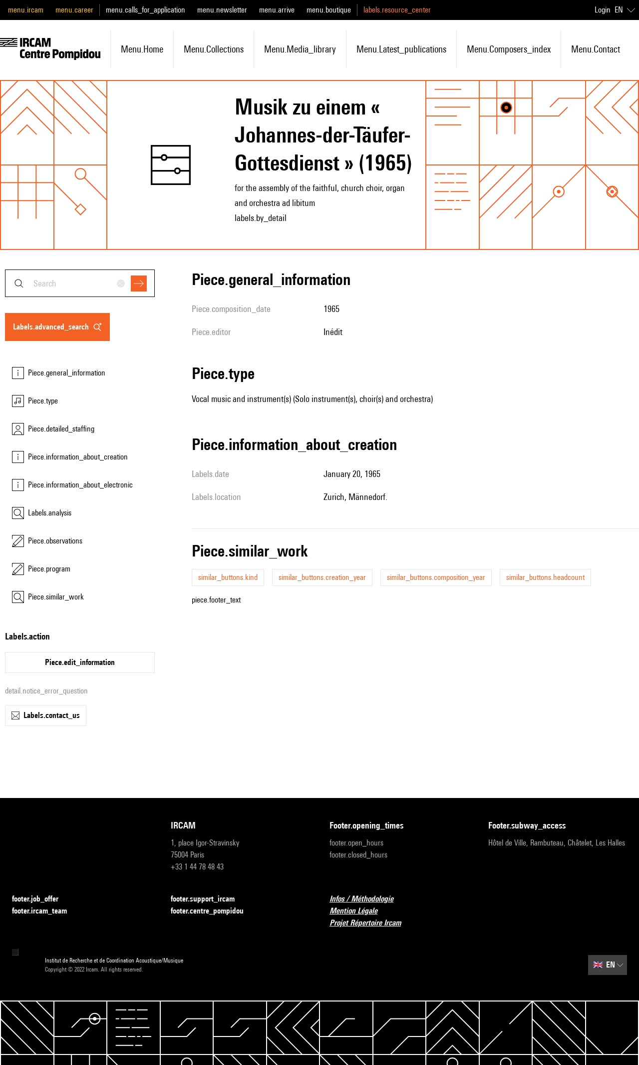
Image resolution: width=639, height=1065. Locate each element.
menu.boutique (329, 9)
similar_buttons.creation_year (322, 577)
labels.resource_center (397, 9)
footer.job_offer (41, 899)
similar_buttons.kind (228, 577)
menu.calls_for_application (145, 9)
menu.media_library (300, 49)
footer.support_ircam (209, 899)
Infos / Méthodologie (367, 899)
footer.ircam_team (45, 911)
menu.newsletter (222, 9)
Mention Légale (359, 911)
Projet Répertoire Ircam (371, 923)
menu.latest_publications (401, 49)
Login (603, 9)
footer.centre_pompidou (213, 911)
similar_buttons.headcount (545, 577)
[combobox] (80, 283)
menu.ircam (25, 9)
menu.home (142, 49)
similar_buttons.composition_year (436, 577)
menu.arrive (277, 9)
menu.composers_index (509, 49)
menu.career (74, 9)
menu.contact (595, 49)
